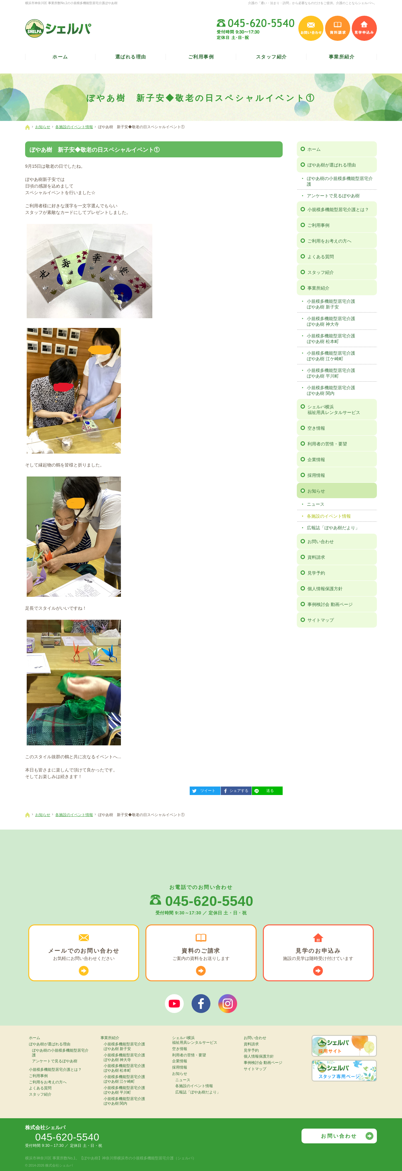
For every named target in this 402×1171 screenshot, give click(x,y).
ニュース (315, 504)
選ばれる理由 (130, 56)
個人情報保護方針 (325, 588)
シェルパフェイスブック (201, 1003)
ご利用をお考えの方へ (329, 240)
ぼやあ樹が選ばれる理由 (331, 164)
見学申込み (364, 28)
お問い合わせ (320, 541)
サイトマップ (320, 620)
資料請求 (316, 557)
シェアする (234, 790)
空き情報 (316, 428)
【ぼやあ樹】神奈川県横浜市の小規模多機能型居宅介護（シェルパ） (137, 1158)
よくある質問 (320, 256)
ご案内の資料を (201, 954)
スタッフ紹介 (320, 272)
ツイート (202, 790)
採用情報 (316, 475)
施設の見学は (318, 954)
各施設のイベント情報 (329, 516)
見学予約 (316, 572)
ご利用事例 (318, 225)
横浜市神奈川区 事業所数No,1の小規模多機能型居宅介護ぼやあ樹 (71, 3)
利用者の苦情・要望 (327, 443)
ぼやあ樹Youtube (174, 1003)
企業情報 (316, 459)
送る (263, 790)
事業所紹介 (318, 288)
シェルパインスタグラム (227, 1003)
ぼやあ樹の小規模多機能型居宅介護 (340, 181)
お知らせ (316, 490)
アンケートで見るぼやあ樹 (333, 195)
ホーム (314, 149)
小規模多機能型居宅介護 (341, 304)
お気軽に (83, 954)
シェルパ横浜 (341, 409)
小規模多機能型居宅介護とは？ (338, 209)
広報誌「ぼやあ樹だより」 (333, 527)
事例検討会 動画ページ (330, 604)
